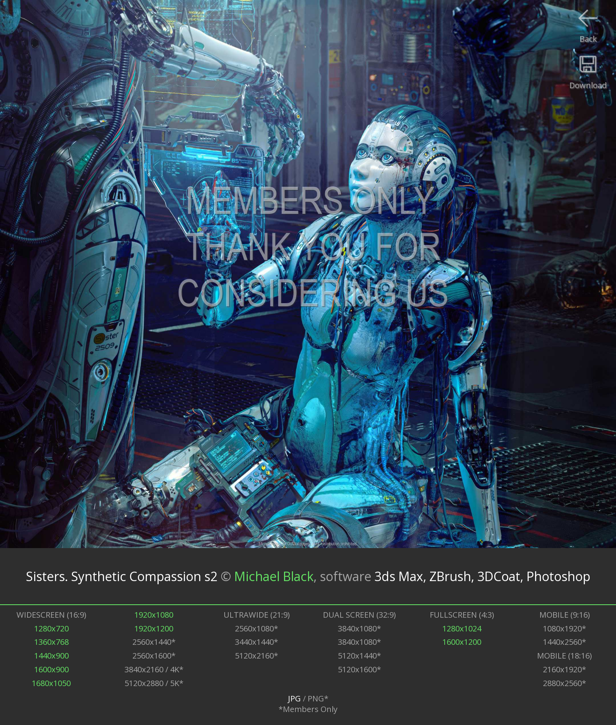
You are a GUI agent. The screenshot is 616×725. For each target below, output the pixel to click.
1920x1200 (153, 628)
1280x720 (51, 628)
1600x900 (51, 669)
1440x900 (51, 655)
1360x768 (51, 642)
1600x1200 (461, 642)
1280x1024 (461, 628)
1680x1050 (51, 683)
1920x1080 (153, 614)
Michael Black (274, 576)
